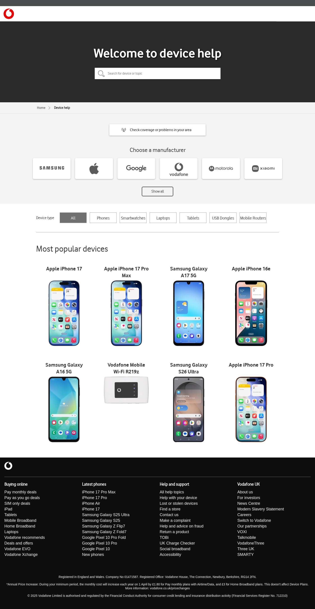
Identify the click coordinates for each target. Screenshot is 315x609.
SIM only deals (17, 503)
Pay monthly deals (20, 492)
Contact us (169, 515)
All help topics (172, 492)
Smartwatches (133, 218)
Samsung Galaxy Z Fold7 (104, 532)
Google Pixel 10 (96, 549)
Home (41, 108)
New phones (93, 554)
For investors (248, 498)
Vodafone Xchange (21, 554)
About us (245, 492)
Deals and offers (18, 543)
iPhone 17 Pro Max (99, 492)
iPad (8, 509)
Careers (244, 515)
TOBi (164, 537)
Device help (62, 108)
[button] (157, 130)
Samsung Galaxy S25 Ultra (106, 515)
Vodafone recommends (24, 537)
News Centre (248, 503)
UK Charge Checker (177, 543)
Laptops (163, 218)
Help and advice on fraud (181, 526)
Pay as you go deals (22, 498)
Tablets (193, 218)
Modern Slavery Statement (260, 509)
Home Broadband (19, 526)
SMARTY (245, 554)
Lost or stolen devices (179, 503)
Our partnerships (252, 526)
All (73, 218)
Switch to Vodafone (254, 520)
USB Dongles (223, 218)
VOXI (242, 532)
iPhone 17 (91, 509)
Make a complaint (175, 520)
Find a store (170, 509)
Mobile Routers (253, 218)
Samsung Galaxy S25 (101, 520)
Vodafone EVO (17, 549)
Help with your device (178, 498)
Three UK (245, 549)
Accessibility (170, 554)
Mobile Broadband (20, 520)
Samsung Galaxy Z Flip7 (103, 526)
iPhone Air (91, 503)
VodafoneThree (250, 543)
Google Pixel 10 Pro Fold (104, 537)
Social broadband (175, 549)
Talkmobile (246, 537)
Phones (103, 218)
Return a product (174, 532)
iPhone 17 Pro (94, 498)
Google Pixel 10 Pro (99, 543)
